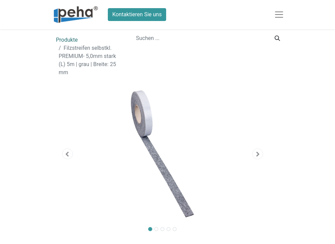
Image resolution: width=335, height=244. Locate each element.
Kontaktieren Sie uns (137, 14)
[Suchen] (277, 38)
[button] (67, 153)
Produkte (67, 40)
